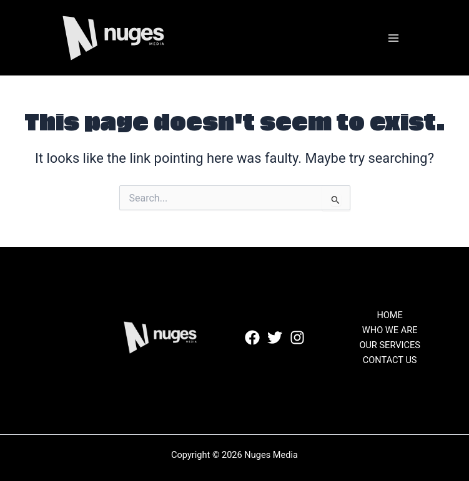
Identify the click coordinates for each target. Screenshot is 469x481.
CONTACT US (390, 360)
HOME (389, 315)
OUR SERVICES (389, 345)
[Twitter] (274, 337)
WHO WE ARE (390, 330)
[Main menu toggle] (393, 38)
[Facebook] (252, 337)
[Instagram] (297, 337)
